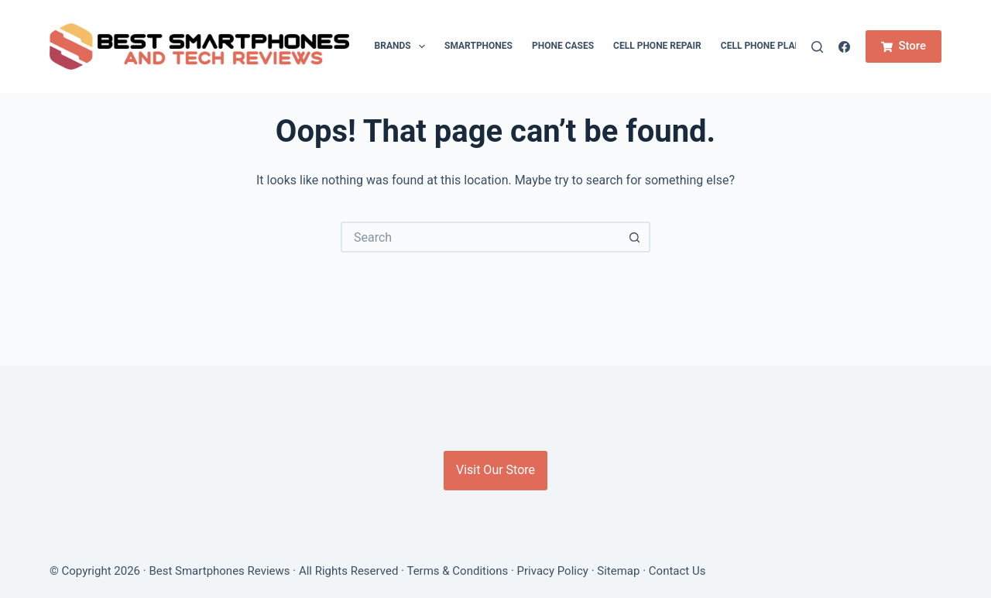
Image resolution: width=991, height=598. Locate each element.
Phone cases (563, 45)
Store (903, 46)
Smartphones (478, 45)
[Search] (817, 47)
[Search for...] (480, 237)
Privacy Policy (552, 571)
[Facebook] (844, 47)
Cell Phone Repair (657, 45)
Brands (403, 46)
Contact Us (677, 571)
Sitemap (618, 571)
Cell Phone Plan (761, 45)
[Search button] (634, 237)
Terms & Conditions (457, 571)
